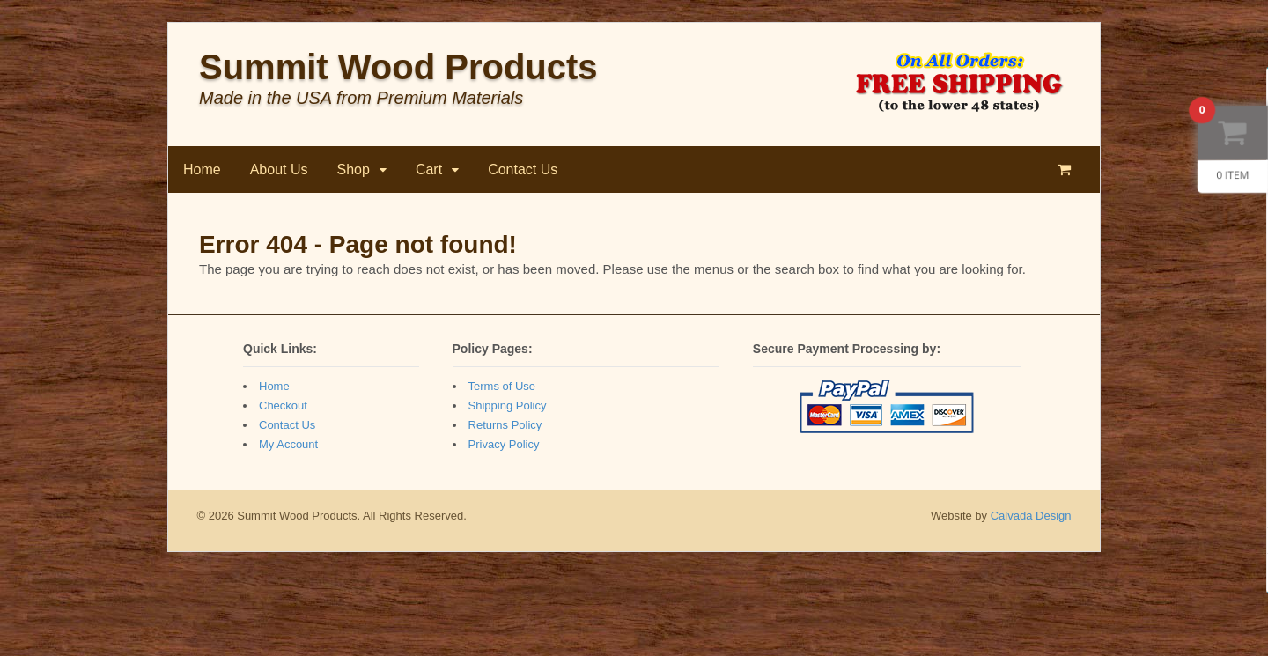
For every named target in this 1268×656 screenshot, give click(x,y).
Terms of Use (502, 386)
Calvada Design (1031, 515)
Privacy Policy (504, 444)
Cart (429, 169)
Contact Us (522, 169)
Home (202, 169)
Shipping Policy (507, 405)
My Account (288, 444)
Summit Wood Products (398, 67)
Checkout (283, 405)
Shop (353, 169)
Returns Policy (505, 424)
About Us (279, 169)
